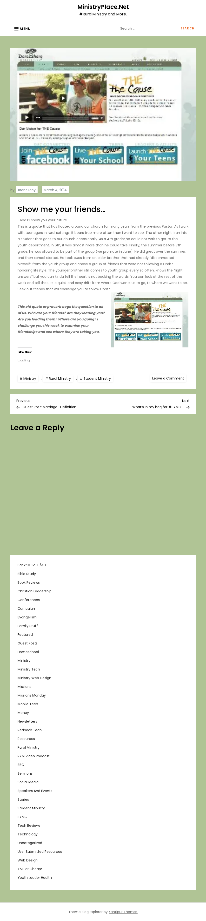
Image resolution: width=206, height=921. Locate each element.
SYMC (22, 816)
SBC (21, 764)
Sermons (25, 773)
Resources (26, 738)
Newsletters (27, 721)
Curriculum (27, 608)
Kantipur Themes (123, 911)
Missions (24, 686)
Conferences (29, 599)
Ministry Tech (29, 669)
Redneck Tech (30, 730)
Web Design (28, 860)
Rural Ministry (60, 378)
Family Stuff (28, 625)
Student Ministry (97, 378)
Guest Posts (28, 643)
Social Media (28, 782)
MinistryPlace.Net (103, 7)
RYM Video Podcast (34, 756)
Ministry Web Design (34, 678)
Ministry (29, 378)
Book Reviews (29, 582)
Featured (25, 634)
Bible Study (27, 573)
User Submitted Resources (40, 851)
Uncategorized (30, 842)
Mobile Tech (28, 704)
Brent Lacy (27, 190)
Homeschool (28, 652)
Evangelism (27, 617)
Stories (23, 799)
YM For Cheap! (30, 869)
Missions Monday (32, 695)
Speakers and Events (35, 790)
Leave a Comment (169, 378)
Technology (28, 834)
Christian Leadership (35, 591)
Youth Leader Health (35, 877)
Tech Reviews (29, 825)
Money (23, 712)
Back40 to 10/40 (32, 565)
